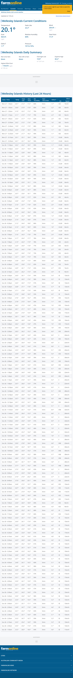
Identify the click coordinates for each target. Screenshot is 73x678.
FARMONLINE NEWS (36, 665)
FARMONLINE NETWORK (36, 670)
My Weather (5, 9)
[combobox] (63, 16)
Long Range (42, 9)
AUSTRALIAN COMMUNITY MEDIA (36, 660)
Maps (34, 9)
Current (13, 9)
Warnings (28, 9)
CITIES (36, 656)
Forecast (20, 9)
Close (68, 11)
